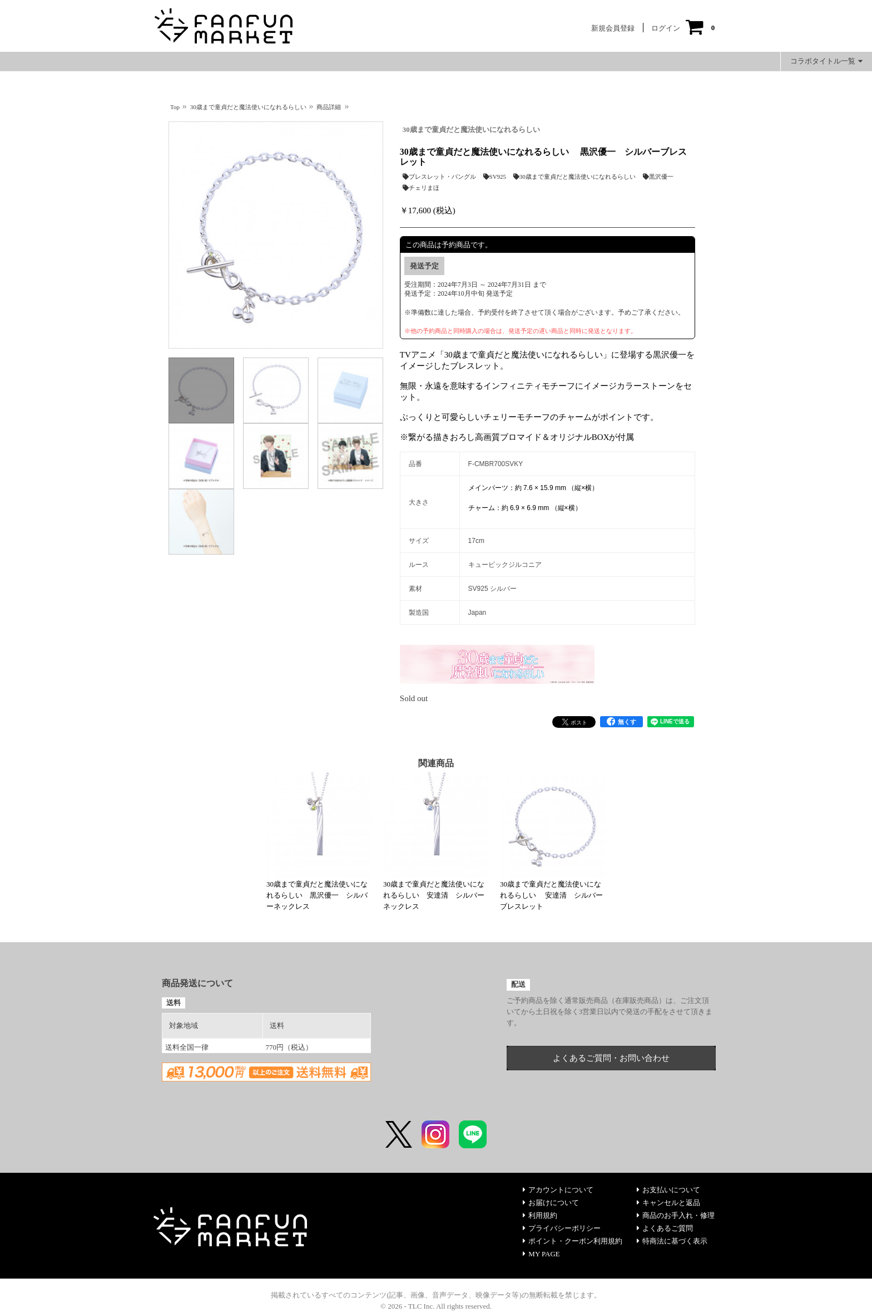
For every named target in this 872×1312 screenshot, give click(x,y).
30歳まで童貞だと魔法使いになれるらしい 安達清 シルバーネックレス (433, 895)
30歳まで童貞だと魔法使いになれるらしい (471, 129)
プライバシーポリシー (562, 1228)
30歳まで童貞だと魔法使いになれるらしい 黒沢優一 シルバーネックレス (317, 895)
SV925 (495, 176)
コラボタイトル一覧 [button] (826, 61)
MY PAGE (541, 1254)
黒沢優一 (658, 176)
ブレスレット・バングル (439, 176)
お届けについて (551, 1202)
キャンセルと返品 (668, 1202)
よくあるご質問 (665, 1228)
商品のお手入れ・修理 (676, 1215)
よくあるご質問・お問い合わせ (611, 1058)
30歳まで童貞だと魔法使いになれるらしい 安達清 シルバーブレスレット (551, 895)
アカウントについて (558, 1190)
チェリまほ (421, 187)
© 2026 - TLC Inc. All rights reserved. (436, 1306)
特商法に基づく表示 (672, 1241)
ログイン (665, 28)
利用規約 (540, 1215)
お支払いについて (668, 1190)
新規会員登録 (613, 28)
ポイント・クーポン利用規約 (572, 1241)
